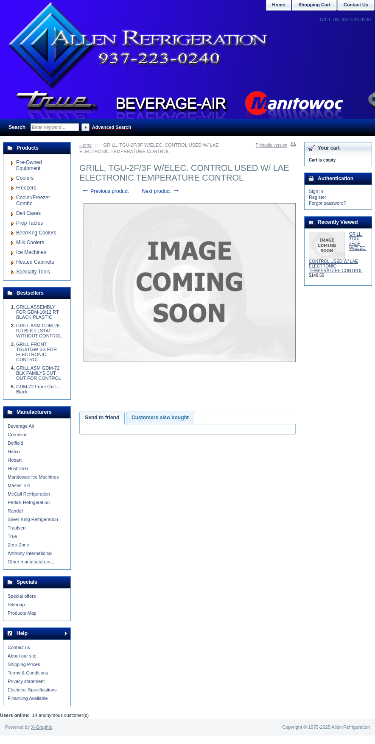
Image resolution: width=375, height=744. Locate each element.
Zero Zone (18, 544)
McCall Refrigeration (29, 493)
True (12, 536)
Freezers (26, 188)
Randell (15, 510)
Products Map (22, 613)
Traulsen (16, 527)
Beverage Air (21, 426)
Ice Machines (31, 252)
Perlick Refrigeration (29, 502)
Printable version (271, 145)
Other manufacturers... (31, 561)
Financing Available (28, 698)
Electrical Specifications (32, 689)
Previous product (105, 191)
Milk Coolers (30, 242)
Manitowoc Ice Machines (33, 476)
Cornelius (17, 434)
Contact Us (356, 4)
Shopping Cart (314, 4)
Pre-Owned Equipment (29, 165)
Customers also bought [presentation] (160, 418)
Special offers (22, 596)
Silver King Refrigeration (33, 519)
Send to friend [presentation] (102, 418)
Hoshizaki (18, 468)
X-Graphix (41, 727)
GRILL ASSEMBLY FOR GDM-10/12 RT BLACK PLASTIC (37, 312)
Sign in (316, 191)
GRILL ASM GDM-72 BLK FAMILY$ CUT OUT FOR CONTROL (38, 373)
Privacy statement (26, 681)
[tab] (102, 418)
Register (317, 197)
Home (85, 145)
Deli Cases (28, 213)
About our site (22, 655)
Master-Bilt (19, 485)
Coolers (25, 178)
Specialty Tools (33, 272)
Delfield (15, 443)
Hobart (15, 460)
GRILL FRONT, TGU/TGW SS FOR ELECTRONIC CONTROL (36, 352)
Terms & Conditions (28, 672)
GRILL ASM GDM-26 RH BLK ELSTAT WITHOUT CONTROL (39, 330)
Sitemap (16, 604)
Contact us (19, 647)
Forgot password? (327, 203)
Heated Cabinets (35, 262)
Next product (160, 191)
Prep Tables (29, 223)
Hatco (14, 451)
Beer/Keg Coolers (36, 233)
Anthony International (30, 553)
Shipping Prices (24, 664)
